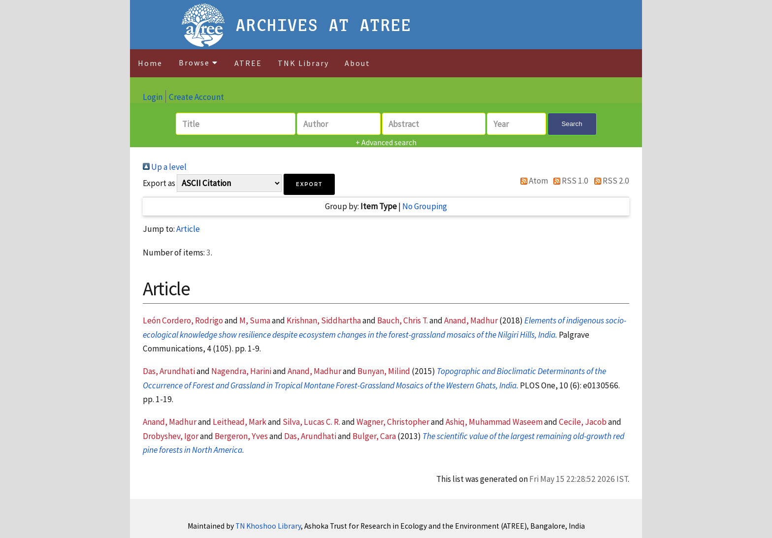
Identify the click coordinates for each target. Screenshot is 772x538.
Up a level (165, 166)
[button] (309, 184)
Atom (532, 180)
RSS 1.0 (569, 180)
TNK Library (303, 63)
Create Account (196, 97)
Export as (159, 183)
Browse (198, 62)
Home (150, 63)
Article (188, 228)
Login (152, 97)
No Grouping (424, 206)
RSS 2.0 (609, 180)
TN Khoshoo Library (268, 526)
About (357, 63)
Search (571, 123)
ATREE (248, 63)
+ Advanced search (386, 142)
